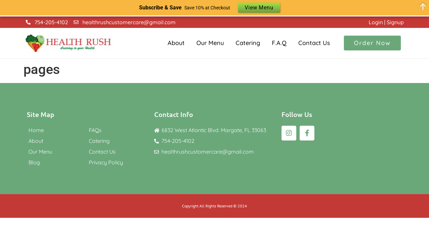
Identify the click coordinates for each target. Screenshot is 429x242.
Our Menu (210, 43)
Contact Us (314, 43)
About (176, 43)
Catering (248, 43)
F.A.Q (279, 43)
